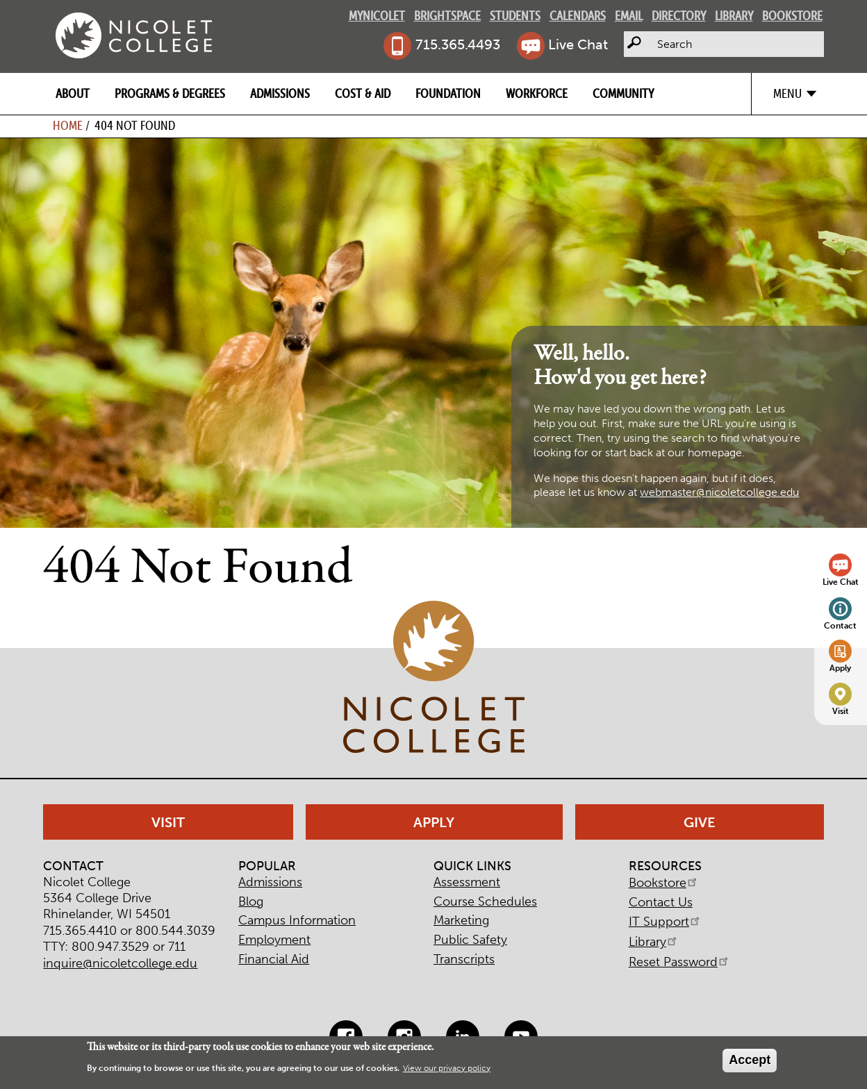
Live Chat (578, 44)
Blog (250, 901)
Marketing (461, 920)
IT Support (665, 921)
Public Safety (470, 939)
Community (623, 93)
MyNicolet (377, 15)
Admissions (280, 93)
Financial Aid (273, 959)
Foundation (448, 93)
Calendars (578, 15)
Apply (840, 668)
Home (68, 125)
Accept (749, 1060)
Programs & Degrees (170, 93)
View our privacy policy (446, 1068)
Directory (679, 15)
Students (515, 15)
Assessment (467, 882)
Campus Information (297, 920)
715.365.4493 (457, 44)
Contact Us (661, 902)
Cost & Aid (362, 93)
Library (734, 15)
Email (629, 15)
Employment (274, 939)
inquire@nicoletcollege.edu (120, 963)
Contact (840, 625)
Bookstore (792, 15)
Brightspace (447, 15)
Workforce (537, 93)
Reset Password (679, 962)
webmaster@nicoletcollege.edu (719, 492)
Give (700, 822)
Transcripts (464, 959)
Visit (840, 711)
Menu (787, 93)
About (73, 93)
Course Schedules (485, 901)
